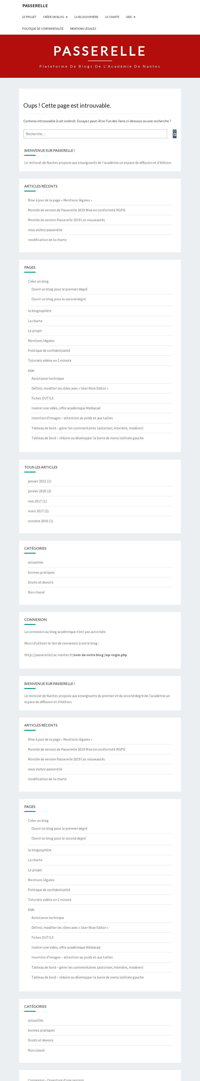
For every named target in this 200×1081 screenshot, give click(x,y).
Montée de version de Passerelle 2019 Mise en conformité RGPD (76, 210)
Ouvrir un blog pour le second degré (59, 299)
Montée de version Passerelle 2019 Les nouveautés (66, 220)
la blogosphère (86, 17)
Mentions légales (83, 29)
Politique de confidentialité (43, 29)
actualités (35, 562)
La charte (112, 17)
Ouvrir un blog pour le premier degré (59, 289)
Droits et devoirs (40, 582)
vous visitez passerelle (45, 229)
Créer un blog (53, 17)
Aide (129, 17)
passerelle (35, 5)
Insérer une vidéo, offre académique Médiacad (66, 408)
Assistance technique (48, 378)
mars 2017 (36, 511)
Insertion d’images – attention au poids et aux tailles (72, 418)
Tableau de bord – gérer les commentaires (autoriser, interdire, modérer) (87, 428)
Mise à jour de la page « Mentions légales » (60, 200)
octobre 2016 (38, 521)
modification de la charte (47, 239)
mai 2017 (35, 501)
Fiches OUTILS (43, 398)
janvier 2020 (37, 491)
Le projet (29, 17)
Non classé (36, 592)
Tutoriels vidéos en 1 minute (49, 360)
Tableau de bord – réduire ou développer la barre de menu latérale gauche (88, 438)
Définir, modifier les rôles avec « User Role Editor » (70, 388)
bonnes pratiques (41, 572)
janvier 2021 (37, 481)
